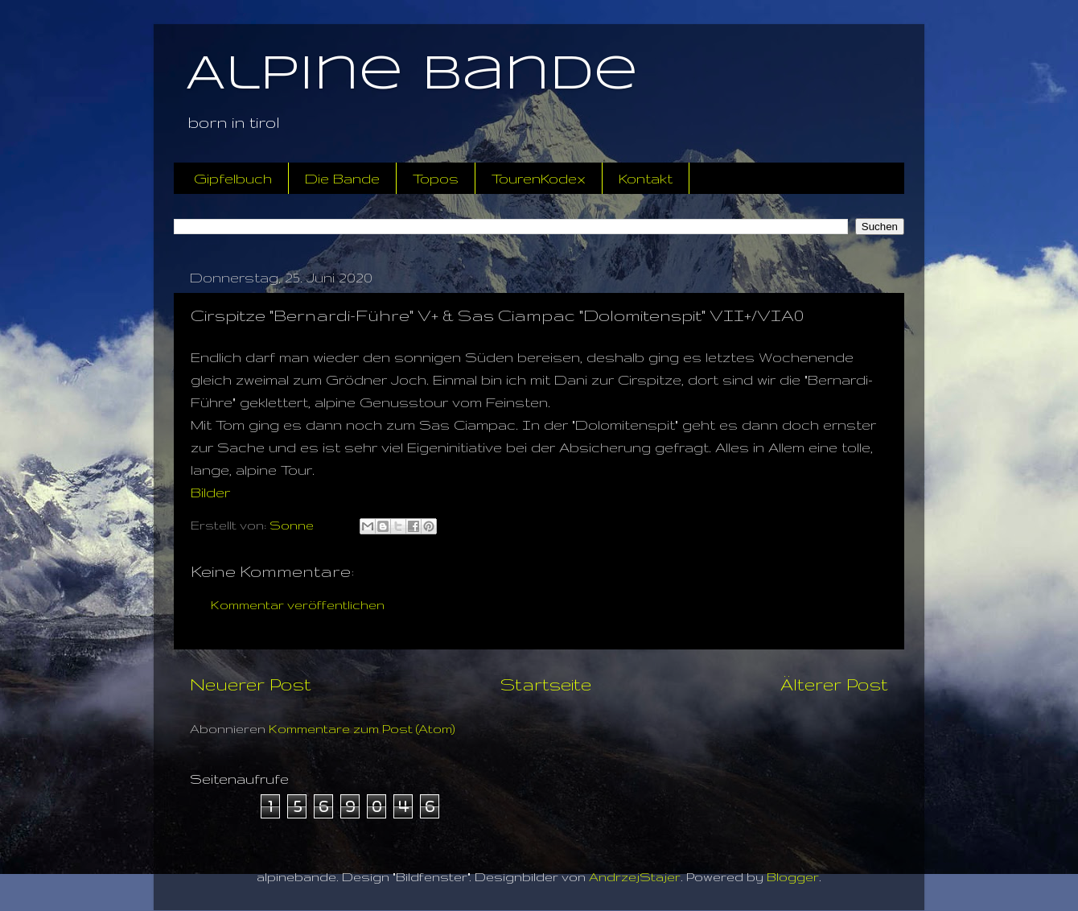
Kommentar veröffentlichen (298, 605)
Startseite (545, 684)
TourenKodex (539, 178)
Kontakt (646, 178)
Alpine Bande (412, 75)
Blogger (793, 877)
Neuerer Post (250, 684)
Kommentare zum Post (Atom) (362, 729)
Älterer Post (834, 684)
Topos (436, 178)
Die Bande (342, 178)
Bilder (210, 492)
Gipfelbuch (233, 178)
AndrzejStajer (635, 877)
